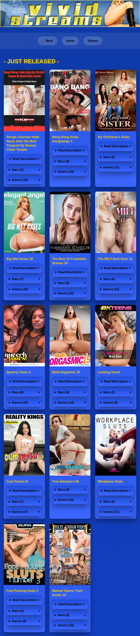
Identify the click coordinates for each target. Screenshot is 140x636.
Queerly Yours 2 (18, 372)
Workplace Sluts (110, 481)
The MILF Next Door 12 (115, 259)
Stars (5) (63, 489)
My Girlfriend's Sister (114, 137)
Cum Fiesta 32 (17, 481)
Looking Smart (109, 372)
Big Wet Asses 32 (19, 259)
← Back (47, 40)
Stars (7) (18, 279)
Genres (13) (20, 180)
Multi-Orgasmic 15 (66, 372)
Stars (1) (109, 392)
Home (70, 40)
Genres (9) (110, 402)
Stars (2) (18, 169)
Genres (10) (66, 293)
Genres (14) (66, 402)
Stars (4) (18, 610)
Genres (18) (66, 171)
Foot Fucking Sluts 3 (22, 591)
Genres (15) (20, 402)
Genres (93, 40)
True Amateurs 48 (65, 481)
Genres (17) (20, 511)
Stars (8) (63, 283)
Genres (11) (111, 167)
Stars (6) (63, 161)
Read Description (25, 158)
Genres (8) (19, 621)
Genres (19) (66, 625)
